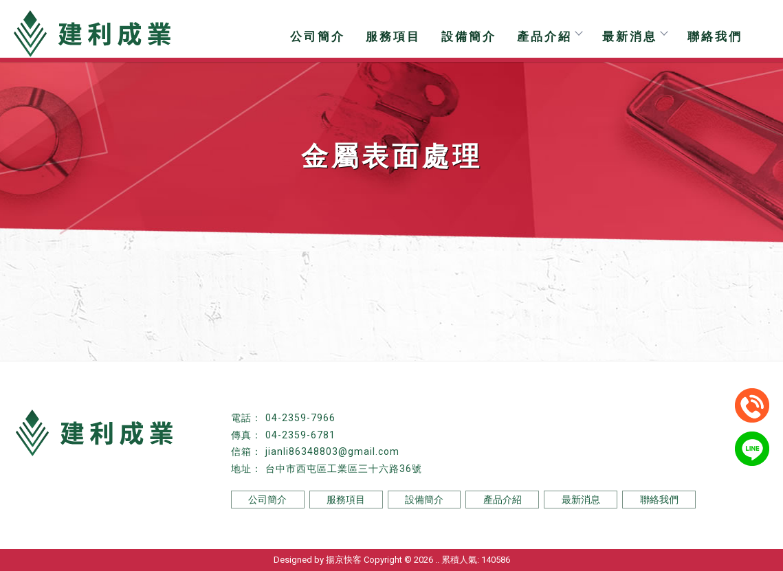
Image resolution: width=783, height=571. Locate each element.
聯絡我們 (714, 36)
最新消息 (634, 36)
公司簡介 (317, 36)
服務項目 (393, 36)
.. (437, 560)
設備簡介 (468, 36)
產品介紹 (549, 36)
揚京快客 (344, 560)
